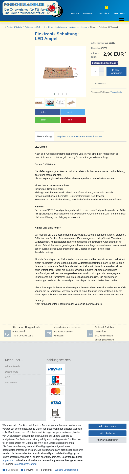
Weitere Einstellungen (66, 469)
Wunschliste (99, 83)
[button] (47, 112)
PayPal (29, 469)
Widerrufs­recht (12, 366)
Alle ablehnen (107, 433)
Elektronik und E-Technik (35, 27)
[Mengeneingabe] (95, 71)
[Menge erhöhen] (101, 69)
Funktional (46, 469)
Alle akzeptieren (107, 426)
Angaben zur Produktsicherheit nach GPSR (79, 136)
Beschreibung (44, 136)
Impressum (11, 382)
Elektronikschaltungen (57, 27)
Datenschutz (11, 371)
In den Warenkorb (117, 71)
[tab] (44, 136)
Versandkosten (116, 92)
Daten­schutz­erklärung (25, 464)
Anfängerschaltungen (78, 27)
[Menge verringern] (101, 74)
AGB (7, 377)
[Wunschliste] (103, 11)
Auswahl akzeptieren (107, 439)
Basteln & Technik (14, 27)
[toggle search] (75, 11)
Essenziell (13, 469)
